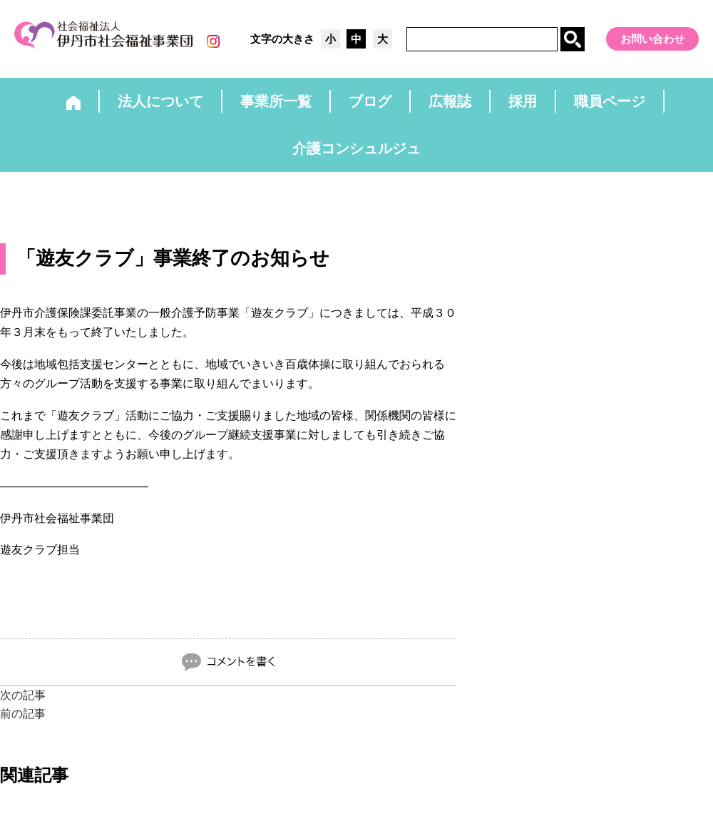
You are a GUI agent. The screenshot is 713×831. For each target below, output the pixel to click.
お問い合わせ (652, 39)
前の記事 (23, 714)
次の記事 (23, 695)
